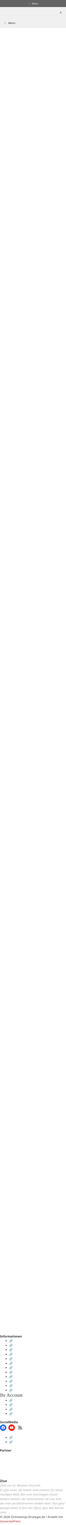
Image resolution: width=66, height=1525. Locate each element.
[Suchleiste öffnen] (61, 12)
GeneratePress (10, 1521)
